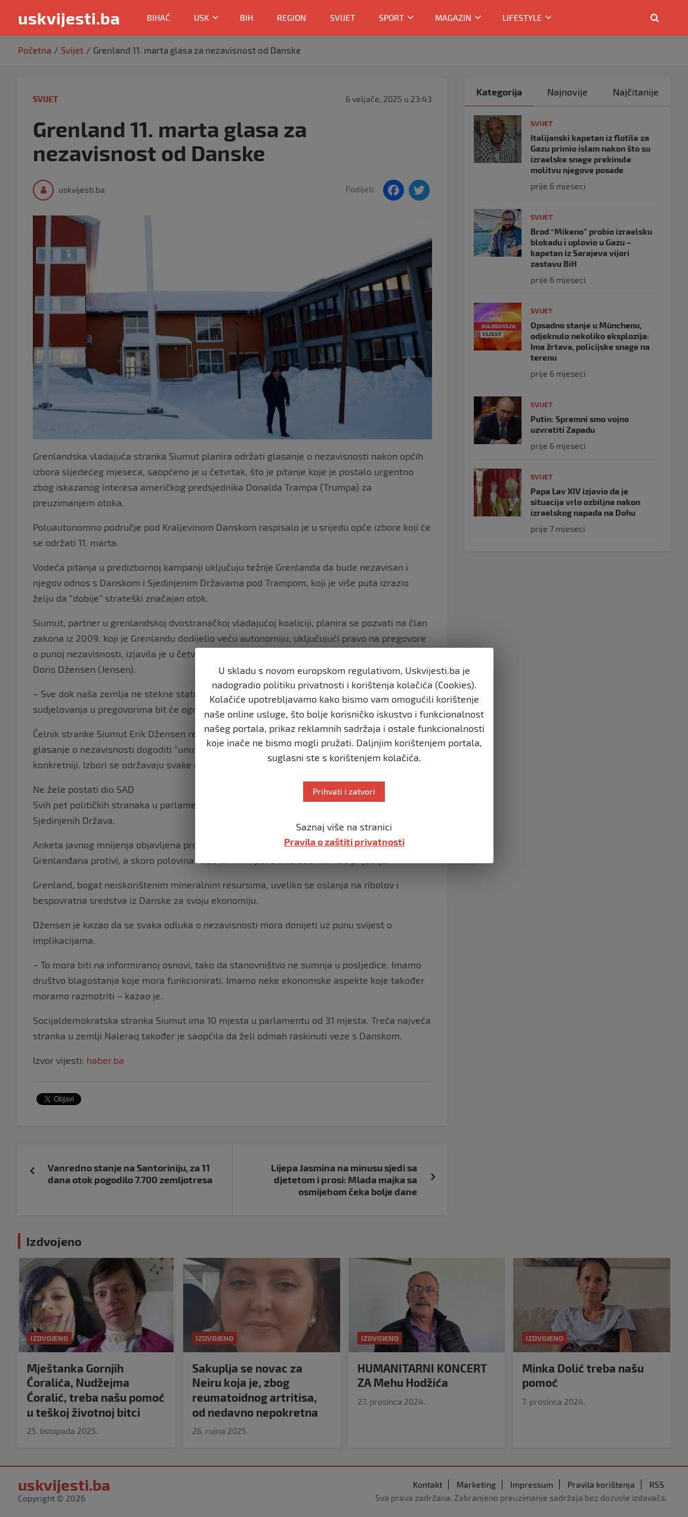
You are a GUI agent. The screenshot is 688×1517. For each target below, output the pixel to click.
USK (201, 18)
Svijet (342, 18)
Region (291, 18)
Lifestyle (522, 18)
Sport (391, 18)
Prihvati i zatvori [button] (344, 791)
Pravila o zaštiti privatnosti (344, 841)
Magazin (453, 18)
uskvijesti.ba (69, 18)
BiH (246, 18)
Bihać (158, 18)
